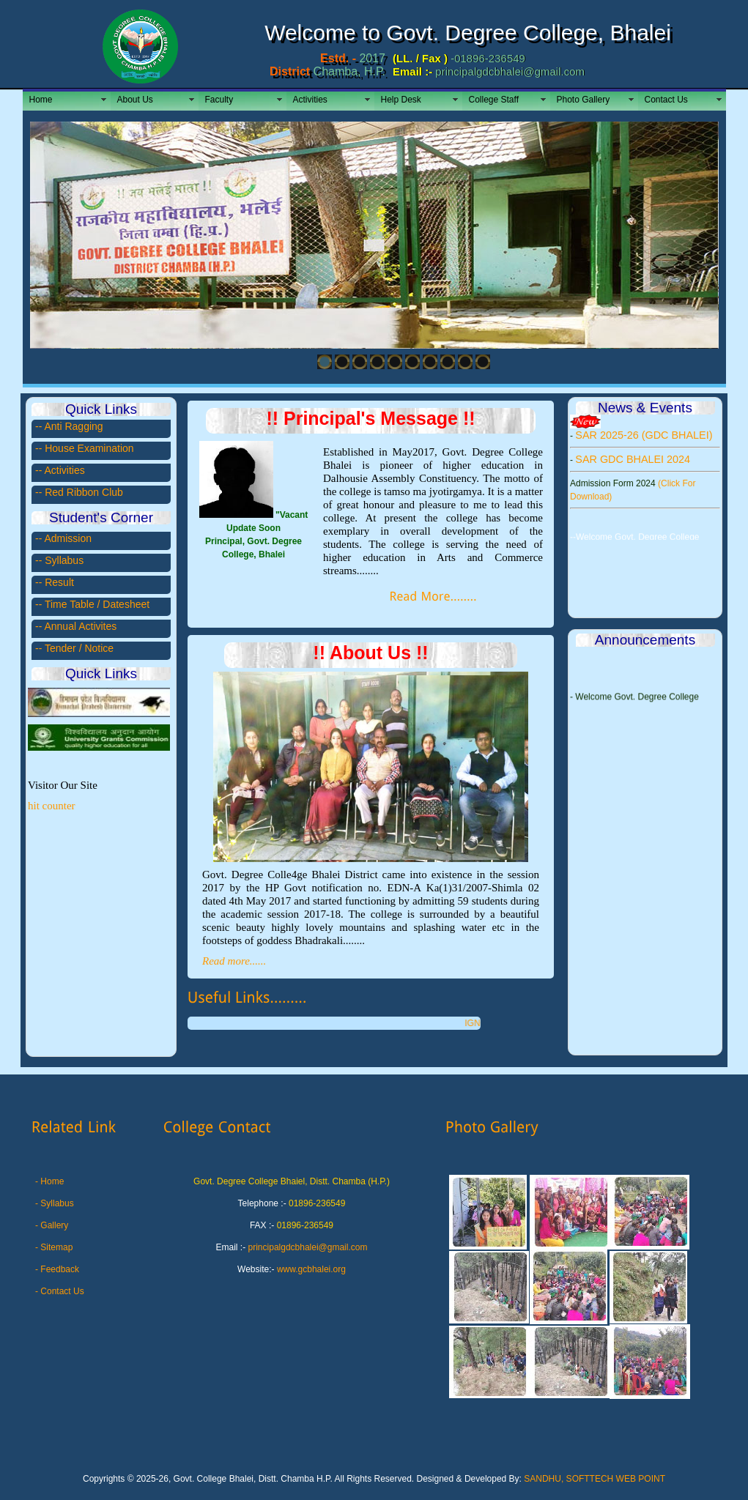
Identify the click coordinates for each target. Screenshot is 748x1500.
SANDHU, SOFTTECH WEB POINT (594, 1479)
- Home (49, 1181)
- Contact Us (59, 1291)
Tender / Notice (79, 648)
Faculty (219, 99)
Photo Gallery (583, 99)
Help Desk (401, 99)
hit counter (51, 806)
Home (41, 99)
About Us (135, 99)
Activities (310, 99)
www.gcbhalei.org (311, 1269)
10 (482, 361)
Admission (68, 538)
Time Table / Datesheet (97, 604)
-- (40, 448)
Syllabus (64, 560)
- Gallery (51, 1225)
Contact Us (666, 99)
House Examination (89, 448)
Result (59, 582)
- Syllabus (54, 1203)
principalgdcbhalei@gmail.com (308, 1247)
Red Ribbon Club (84, 492)
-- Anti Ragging (69, 426)
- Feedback (57, 1269)
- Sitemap (54, 1247)
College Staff (494, 99)
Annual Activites (80, 626)
